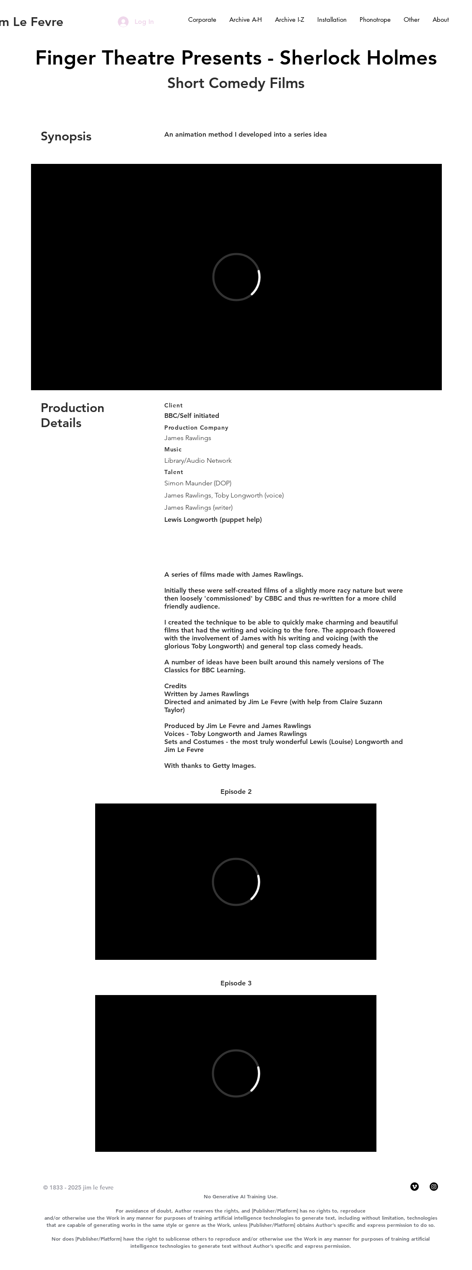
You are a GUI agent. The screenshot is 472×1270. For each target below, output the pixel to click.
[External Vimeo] (236, 277)
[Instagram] (434, 1186)
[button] (202, 19)
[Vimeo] (414, 1186)
